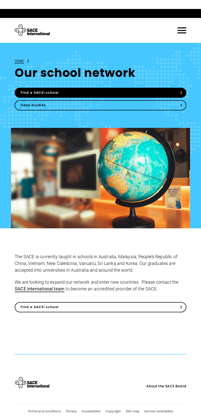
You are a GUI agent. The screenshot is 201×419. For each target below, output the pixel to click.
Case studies (33, 105)
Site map (132, 411)
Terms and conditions (44, 411)
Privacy (71, 411)
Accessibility (91, 411)
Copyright (113, 411)
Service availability (158, 411)
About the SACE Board (166, 386)
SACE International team (39, 289)
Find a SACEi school (40, 92)
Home (19, 61)
